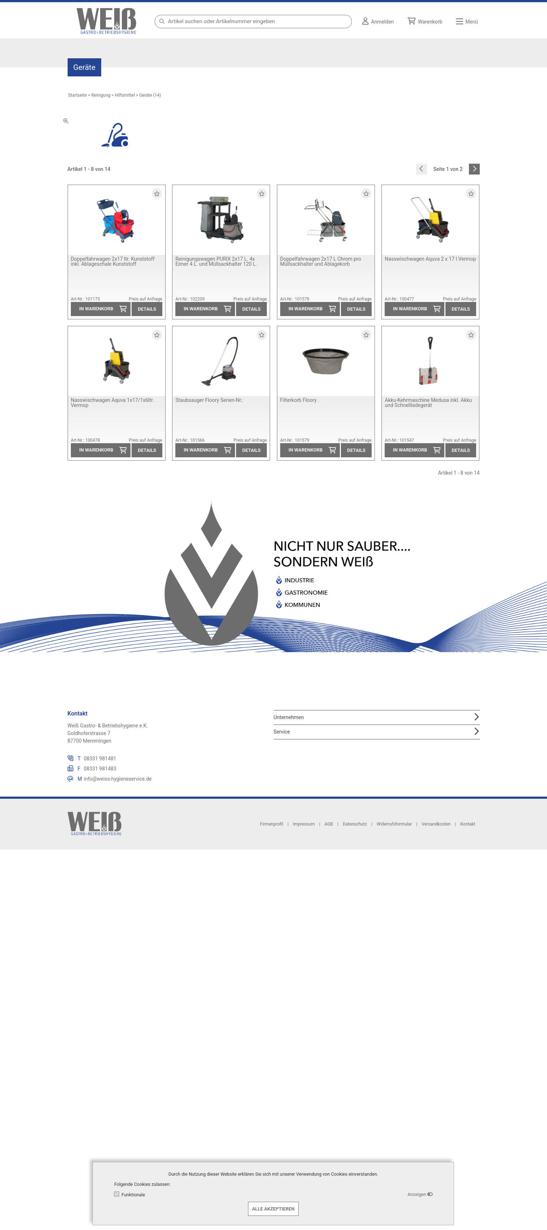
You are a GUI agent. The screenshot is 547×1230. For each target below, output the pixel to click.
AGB (329, 823)
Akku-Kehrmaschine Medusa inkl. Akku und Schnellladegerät (428, 402)
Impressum (304, 823)
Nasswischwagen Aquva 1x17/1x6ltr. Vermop (112, 402)
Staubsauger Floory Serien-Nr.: (209, 400)
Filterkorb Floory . (299, 400)
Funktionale (133, 1194)
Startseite (77, 95)
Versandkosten (436, 823)
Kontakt (467, 823)
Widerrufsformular (394, 823)
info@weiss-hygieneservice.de (118, 779)
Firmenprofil (271, 823)
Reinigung (100, 95)
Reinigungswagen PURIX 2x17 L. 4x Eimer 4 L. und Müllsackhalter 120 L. (216, 261)
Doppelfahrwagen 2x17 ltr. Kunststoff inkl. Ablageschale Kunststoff (113, 261)
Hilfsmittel (125, 95)
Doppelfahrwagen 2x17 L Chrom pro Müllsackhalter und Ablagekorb (320, 261)
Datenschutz (355, 823)
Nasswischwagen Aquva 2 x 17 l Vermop (430, 259)
